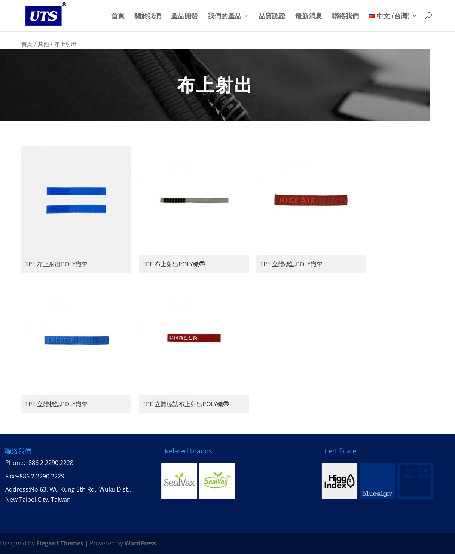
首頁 (118, 16)
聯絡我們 (345, 16)
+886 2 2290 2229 (40, 476)
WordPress (140, 543)
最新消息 (308, 16)
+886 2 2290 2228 (49, 463)
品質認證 (272, 16)
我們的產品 (224, 16)
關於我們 (147, 16)
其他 (43, 44)
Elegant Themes (59, 543)
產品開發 (184, 16)
